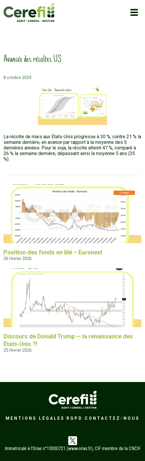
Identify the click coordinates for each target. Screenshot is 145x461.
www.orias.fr (79, 448)
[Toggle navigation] (134, 12)
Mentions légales (35, 418)
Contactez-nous (112, 418)
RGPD (74, 418)
